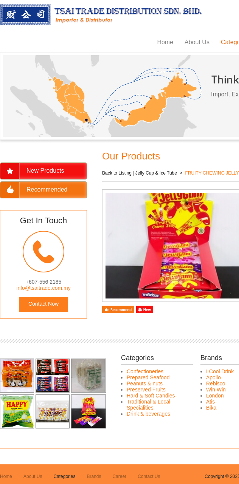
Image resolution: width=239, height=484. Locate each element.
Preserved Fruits (146, 390)
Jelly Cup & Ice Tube (156, 173)
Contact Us (149, 476)
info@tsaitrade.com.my (43, 288)
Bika (211, 408)
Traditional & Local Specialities (148, 405)
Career (119, 476)
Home (165, 42)
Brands (94, 476)
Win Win (216, 390)
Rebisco (215, 383)
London (215, 396)
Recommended (47, 189)
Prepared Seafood (148, 377)
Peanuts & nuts (145, 383)
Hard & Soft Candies (151, 396)
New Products (45, 170)
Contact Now (43, 304)
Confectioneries (145, 371)
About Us (197, 42)
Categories (64, 476)
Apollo (213, 377)
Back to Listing (117, 173)
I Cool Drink (220, 371)
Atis (210, 402)
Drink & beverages (148, 414)
